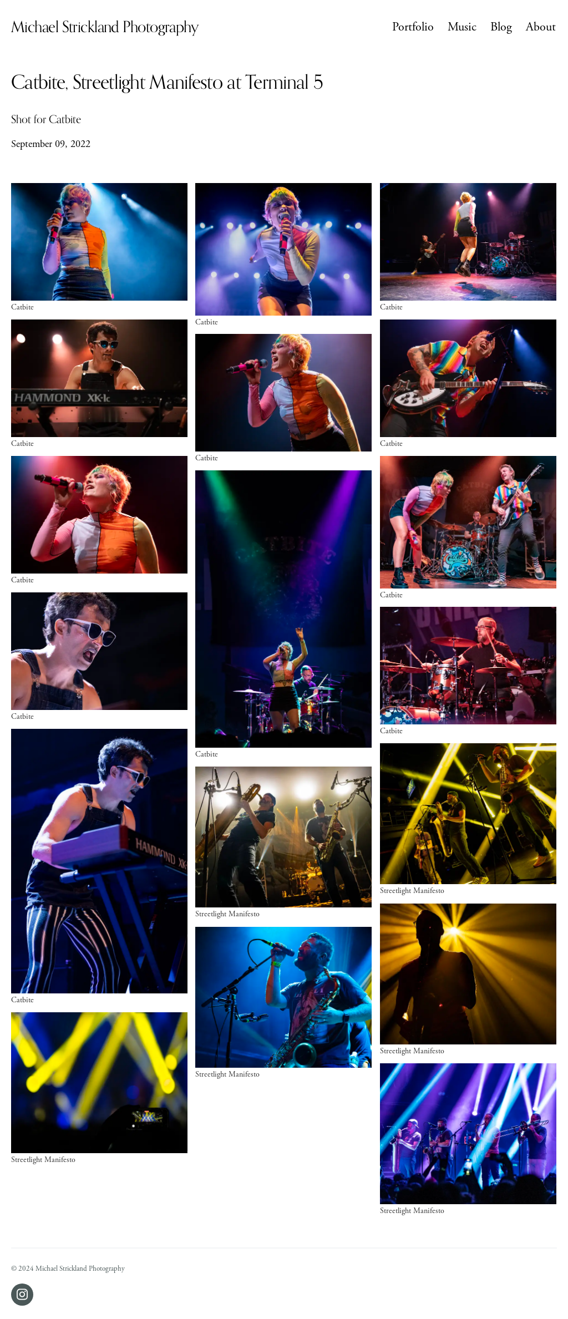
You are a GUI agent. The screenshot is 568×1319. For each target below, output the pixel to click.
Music (462, 27)
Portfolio (413, 27)
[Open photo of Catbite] (99, 247)
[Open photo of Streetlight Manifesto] (468, 819)
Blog (501, 27)
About (541, 27)
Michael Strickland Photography (105, 27)
